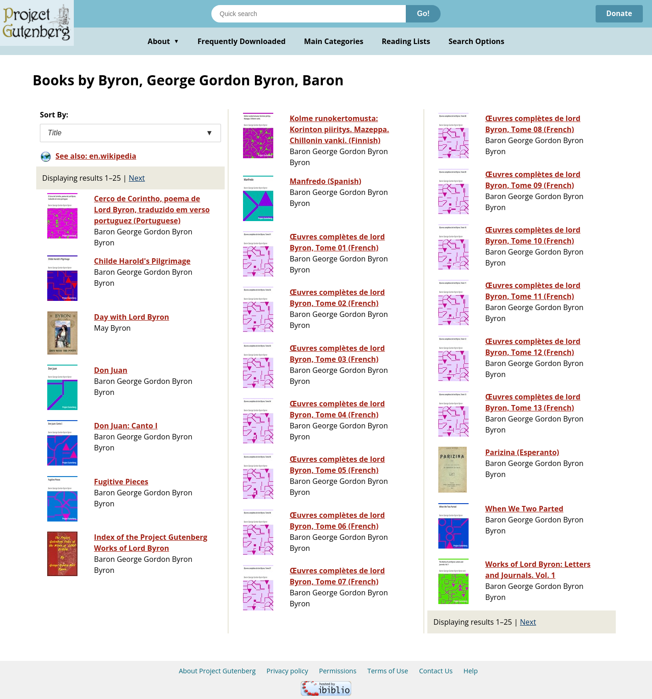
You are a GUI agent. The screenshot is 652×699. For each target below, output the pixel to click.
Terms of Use (387, 670)
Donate (618, 14)
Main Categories (334, 41)
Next (137, 178)
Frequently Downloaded (242, 41)
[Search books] (308, 13)
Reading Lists (406, 41)
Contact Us (436, 670)
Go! (423, 13)
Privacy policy (287, 670)
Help (471, 670)
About (163, 41)
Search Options (476, 41)
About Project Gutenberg (217, 670)
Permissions (338, 670)
